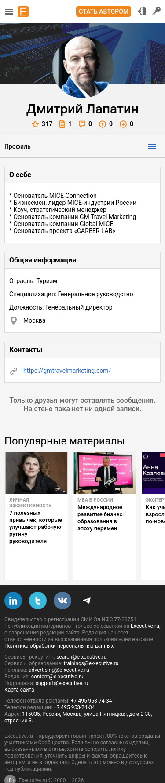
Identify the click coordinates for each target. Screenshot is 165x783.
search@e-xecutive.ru (81, 636)
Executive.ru (145, 605)
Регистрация (156, 11)
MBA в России (95, 500)
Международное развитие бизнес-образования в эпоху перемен (101, 518)
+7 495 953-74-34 (91, 680)
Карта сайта (19, 669)
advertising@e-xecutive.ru (59, 649)
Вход (141, 11)
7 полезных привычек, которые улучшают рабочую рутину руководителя (35, 527)
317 (42, 124)
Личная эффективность (30, 503)
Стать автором (103, 11)
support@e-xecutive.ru (62, 662)
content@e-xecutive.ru (57, 656)
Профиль (17, 146)
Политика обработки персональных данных (59, 625)
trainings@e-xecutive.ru (91, 643)
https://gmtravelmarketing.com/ (67, 370)
